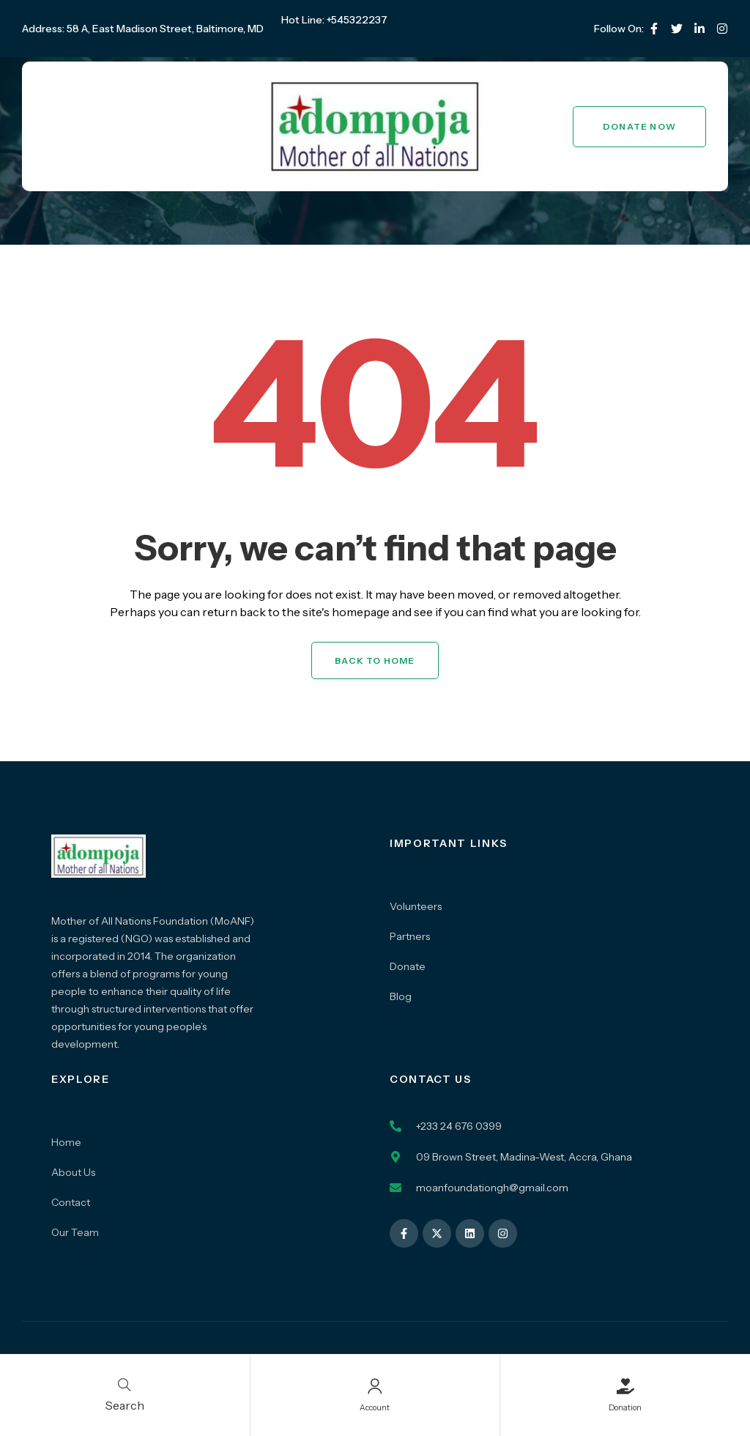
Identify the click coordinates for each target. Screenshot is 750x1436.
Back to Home (375, 660)
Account (374, 1406)
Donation (625, 1406)
